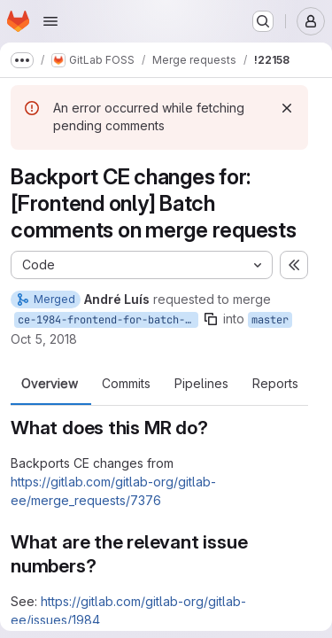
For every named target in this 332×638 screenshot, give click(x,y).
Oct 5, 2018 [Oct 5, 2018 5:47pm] (44, 338)
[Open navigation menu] (50, 21)
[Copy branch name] (210, 319)
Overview (49, 384)
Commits (126, 384)
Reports (275, 384)
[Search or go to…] (263, 21)
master (270, 320)
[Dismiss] (286, 108)
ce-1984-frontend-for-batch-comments (108, 320)
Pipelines (201, 384)
